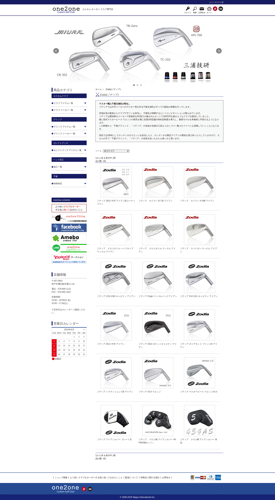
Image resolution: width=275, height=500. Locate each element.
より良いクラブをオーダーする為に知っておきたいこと (96, 477)
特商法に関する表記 (149, 477)
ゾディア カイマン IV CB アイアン (156, 201)
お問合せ (166, 477)
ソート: (98, 151)
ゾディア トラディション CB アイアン (115, 391)
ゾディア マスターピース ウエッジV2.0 (198, 391)
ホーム (98, 89)
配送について (131, 477)
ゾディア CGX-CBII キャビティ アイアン (116, 296)
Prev (56, 51)
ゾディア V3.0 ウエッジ (150, 391)
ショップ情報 (61, 477)
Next (219, 51)
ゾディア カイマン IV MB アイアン (197, 201)
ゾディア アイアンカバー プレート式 (114, 439)
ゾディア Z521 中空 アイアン (111, 344)
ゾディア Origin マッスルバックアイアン (158, 296)
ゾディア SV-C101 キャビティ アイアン (199, 296)
